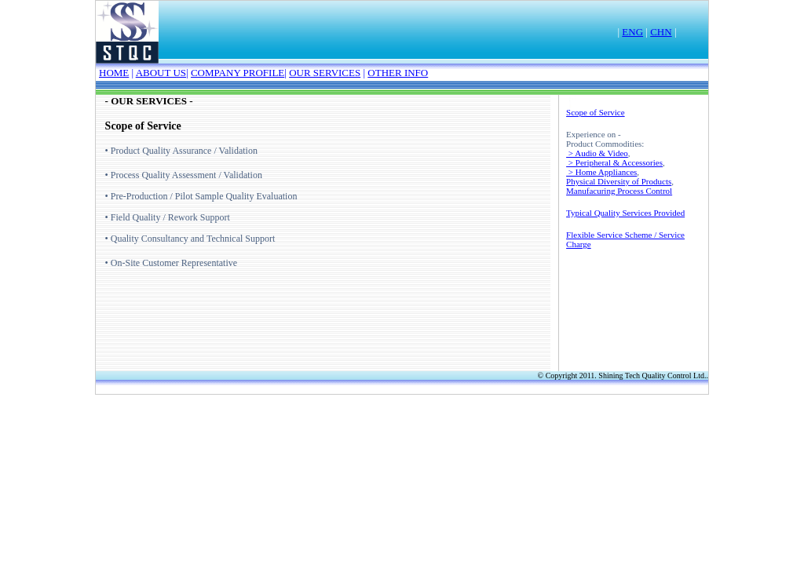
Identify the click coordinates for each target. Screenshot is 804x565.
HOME (114, 72)
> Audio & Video (597, 153)
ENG (632, 32)
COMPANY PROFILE (237, 72)
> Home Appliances (601, 172)
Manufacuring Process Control (619, 190)
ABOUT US (161, 72)
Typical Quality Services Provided (625, 212)
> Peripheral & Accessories (614, 162)
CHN (660, 32)
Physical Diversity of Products (618, 181)
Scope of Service (595, 112)
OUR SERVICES (324, 72)
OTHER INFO (397, 72)
